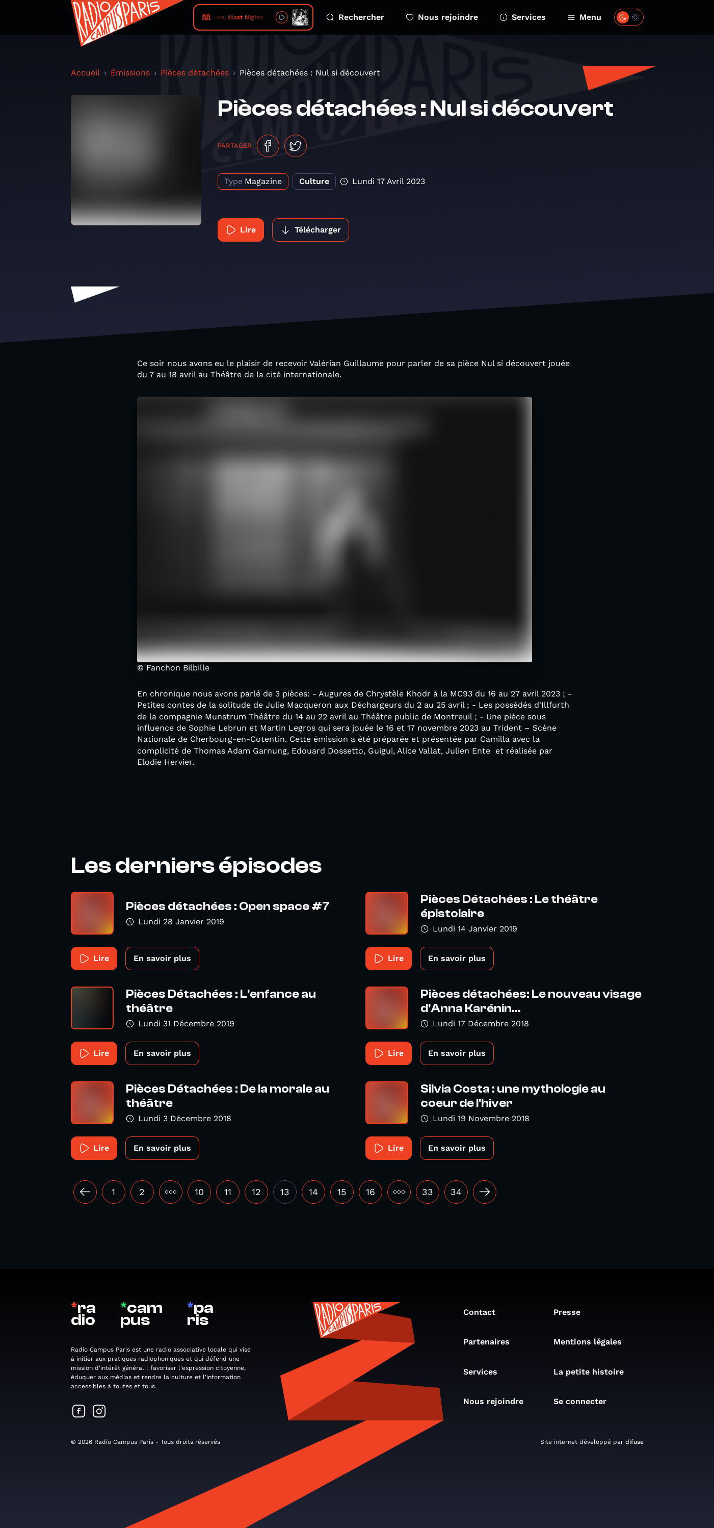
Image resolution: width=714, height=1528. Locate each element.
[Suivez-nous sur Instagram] (99, 1412)
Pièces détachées (195, 72)
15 (341, 1191)
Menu (584, 17)
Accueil (85, 72)
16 (370, 1191)
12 (256, 1191)
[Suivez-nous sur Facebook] (79, 1412)
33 (427, 1191)
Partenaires (491, 1341)
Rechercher (355, 17)
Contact (484, 1312)
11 (227, 1191)
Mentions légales (592, 1341)
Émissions (130, 72)
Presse (572, 1312)
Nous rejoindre (442, 17)
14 (313, 1191)
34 (456, 1191)
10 (199, 1191)
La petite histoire (593, 1372)
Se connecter (585, 1401)
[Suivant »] (484, 1192)
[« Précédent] (85, 1192)
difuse (634, 1441)
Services (522, 17)
